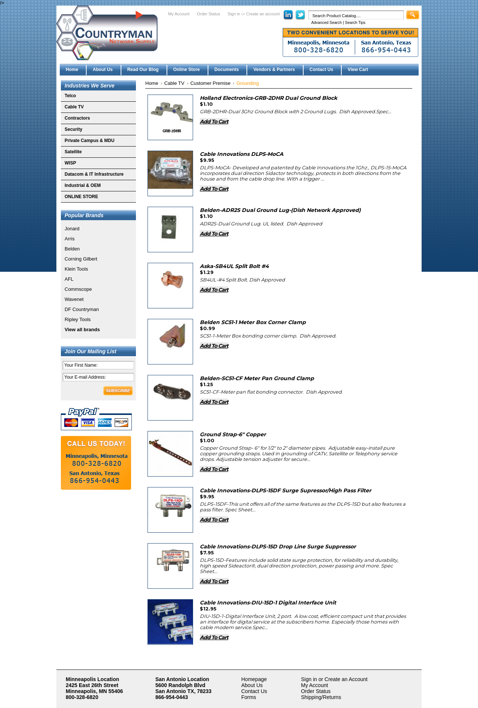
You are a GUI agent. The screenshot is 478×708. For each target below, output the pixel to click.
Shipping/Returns (321, 697)
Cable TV (74, 107)
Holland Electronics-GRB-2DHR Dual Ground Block (268, 98)
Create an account (263, 14)
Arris (70, 238)
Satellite (73, 151)
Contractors (77, 118)
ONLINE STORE (81, 196)
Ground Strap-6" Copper (233, 434)
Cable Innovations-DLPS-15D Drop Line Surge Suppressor (278, 546)
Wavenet (74, 299)
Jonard (72, 228)
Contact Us (254, 691)
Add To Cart (214, 121)
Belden (72, 249)
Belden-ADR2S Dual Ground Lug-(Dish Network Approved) (280, 210)
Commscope (78, 289)
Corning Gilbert (81, 259)
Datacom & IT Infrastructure (94, 174)
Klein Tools (76, 269)
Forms (248, 697)
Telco (70, 95)
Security (73, 129)
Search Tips (355, 23)
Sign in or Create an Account (334, 679)
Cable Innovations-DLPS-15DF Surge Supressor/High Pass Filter (285, 490)
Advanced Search (326, 23)
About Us (252, 685)
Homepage (254, 679)
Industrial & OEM (83, 185)
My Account (178, 14)
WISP (70, 163)
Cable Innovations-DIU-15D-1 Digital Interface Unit (268, 602)
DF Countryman (82, 309)
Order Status (208, 14)
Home (151, 83)
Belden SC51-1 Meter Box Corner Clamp (253, 322)
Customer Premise (210, 83)
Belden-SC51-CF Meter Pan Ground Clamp (257, 378)
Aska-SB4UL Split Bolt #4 (234, 266)
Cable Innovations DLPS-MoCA (241, 154)
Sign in (234, 14)
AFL (69, 279)
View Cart (358, 69)
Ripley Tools (78, 319)
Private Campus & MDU (89, 140)
